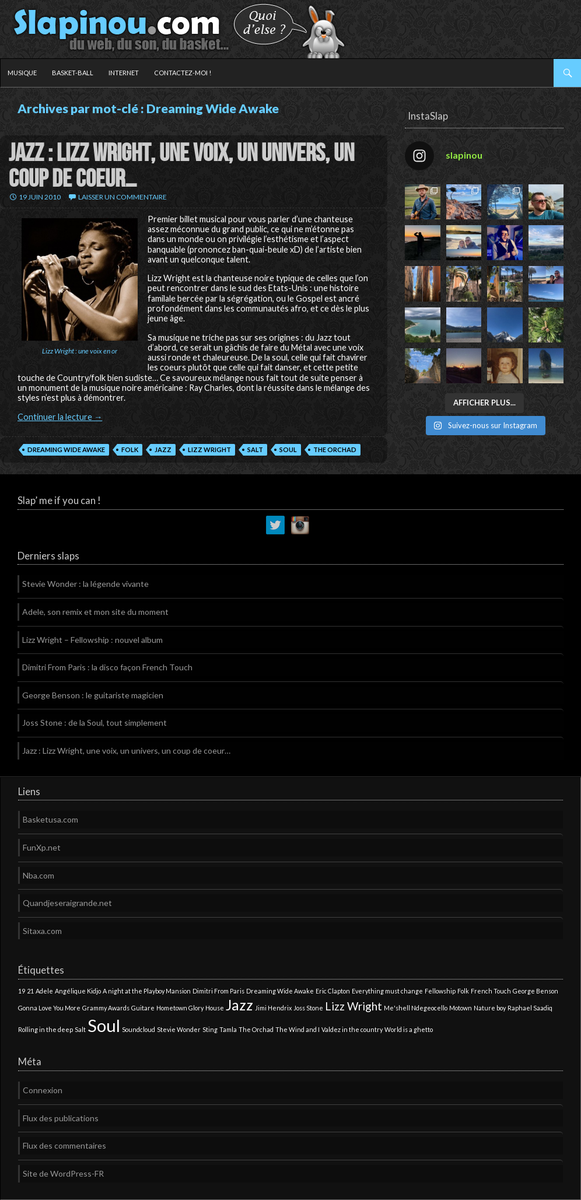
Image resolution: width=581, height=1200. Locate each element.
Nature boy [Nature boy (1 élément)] (490, 1008)
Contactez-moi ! (182, 72)
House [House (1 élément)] (214, 1008)
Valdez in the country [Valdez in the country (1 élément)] (352, 1029)
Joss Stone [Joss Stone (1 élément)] (308, 1008)
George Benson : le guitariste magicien (92, 695)
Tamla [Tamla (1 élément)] (228, 1029)
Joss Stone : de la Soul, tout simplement (94, 722)
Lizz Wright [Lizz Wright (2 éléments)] (353, 1006)
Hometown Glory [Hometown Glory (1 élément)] (180, 1008)
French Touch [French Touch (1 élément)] (491, 991)
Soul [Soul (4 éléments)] (104, 1025)
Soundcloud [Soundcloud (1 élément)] (138, 1029)
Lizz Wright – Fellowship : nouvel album (92, 640)
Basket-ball (72, 72)
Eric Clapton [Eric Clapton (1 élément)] (333, 991)
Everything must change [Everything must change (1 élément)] (387, 991)
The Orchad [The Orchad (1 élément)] (256, 1029)
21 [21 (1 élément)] (30, 991)
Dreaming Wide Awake (66, 449)
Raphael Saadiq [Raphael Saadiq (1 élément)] (530, 1008)
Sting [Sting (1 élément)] (210, 1029)
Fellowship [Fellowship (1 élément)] (440, 991)
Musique (22, 72)
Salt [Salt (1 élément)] (80, 1029)
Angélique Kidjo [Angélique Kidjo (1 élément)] (78, 991)
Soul (288, 449)
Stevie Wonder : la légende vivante (85, 584)
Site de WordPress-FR (63, 1173)
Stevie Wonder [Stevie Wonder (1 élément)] (179, 1029)
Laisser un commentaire (122, 197)
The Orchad (334, 449)
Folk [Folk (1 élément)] (463, 991)
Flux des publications (61, 1118)
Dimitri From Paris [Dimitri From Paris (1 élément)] (218, 991)
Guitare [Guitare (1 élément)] (143, 1008)
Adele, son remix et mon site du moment (95, 612)
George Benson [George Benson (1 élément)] (535, 991)
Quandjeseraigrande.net (67, 903)
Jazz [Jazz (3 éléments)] (239, 1004)
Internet (123, 72)
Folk (129, 449)
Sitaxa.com (42, 931)
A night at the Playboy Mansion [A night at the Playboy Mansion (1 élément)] (147, 991)
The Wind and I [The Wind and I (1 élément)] (297, 1029)
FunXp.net (42, 847)
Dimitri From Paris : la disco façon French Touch (107, 667)
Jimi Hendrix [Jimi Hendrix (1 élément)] (273, 1008)
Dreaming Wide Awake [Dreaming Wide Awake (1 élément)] (280, 991)
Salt (255, 449)
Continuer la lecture (60, 417)
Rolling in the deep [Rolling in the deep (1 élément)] (45, 1029)
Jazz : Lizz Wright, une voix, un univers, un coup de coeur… (181, 166)
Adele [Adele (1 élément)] (44, 991)
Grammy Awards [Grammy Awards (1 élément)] (106, 1008)
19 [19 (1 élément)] (21, 991)
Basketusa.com (50, 819)
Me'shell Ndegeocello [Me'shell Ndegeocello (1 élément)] (415, 1008)
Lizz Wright (209, 449)
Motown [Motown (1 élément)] (460, 1008)
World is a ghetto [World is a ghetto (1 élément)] (408, 1029)
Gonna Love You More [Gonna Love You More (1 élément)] (49, 1008)
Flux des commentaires (64, 1145)
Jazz (163, 449)
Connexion (42, 1090)
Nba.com (38, 875)
